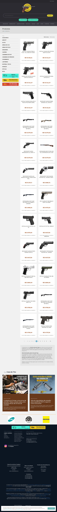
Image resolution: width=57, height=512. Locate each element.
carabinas (10, 494)
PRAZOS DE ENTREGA (18, 440)
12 (44, 341)
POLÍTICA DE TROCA (17, 435)
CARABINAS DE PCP (12, 23)
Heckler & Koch (9, 490)
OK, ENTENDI (51, 508)
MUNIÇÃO (4, 66)
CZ (41, 494)
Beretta (46, 494)
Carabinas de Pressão (46, 484)
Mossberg (44, 495)
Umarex (34, 490)
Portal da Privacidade (20, 509)
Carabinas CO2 (11, 489)
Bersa (17, 495)
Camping (48, 498)
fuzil (19, 494)
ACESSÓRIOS (52, 23)
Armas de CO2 (9, 485)
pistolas (45, 493)
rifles (7, 494)
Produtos (7, 31)
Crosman (14, 490)
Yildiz (15, 495)
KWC (17, 490)
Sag (44, 489)
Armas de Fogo (31, 484)
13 (46, 341)
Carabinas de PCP (37, 484)
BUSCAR (50, 15)
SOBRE (5, 434)
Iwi (24, 495)
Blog (5, 372)
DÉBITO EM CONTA (17, 441)
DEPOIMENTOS (6, 437)
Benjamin (42, 490)
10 (40, 341)
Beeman (20, 490)
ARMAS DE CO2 (28, 23)
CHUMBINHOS (47, 23)
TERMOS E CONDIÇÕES (18, 436)
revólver (49, 493)
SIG (23, 490)
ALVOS (4, 42)
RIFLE (3, 71)
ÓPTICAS (4, 69)
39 (50, 341)
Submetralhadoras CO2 (20, 489)
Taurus (37, 494)
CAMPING (41, 23)
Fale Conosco (52, 1)
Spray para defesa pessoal (44, 497)
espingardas (15, 494)
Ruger (22, 495)
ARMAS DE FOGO (5, 23)
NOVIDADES (6, 436)
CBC (40, 494)
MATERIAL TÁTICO (6, 64)
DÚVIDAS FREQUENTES (18, 433)
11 (42, 341)
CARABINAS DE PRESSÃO (20, 23)
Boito (37, 495)
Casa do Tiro (11, 372)
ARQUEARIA (33, 23)
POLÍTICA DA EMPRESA (18, 434)
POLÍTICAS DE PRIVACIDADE (19, 437)
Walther (49, 489)
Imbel (20, 495)
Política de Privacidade (8, 509)
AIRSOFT (38, 23)
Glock (12, 495)
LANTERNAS (5, 61)
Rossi (46, 489)
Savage (39, 495)
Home (3, 31)
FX (24, 490)
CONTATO (5, 435)
